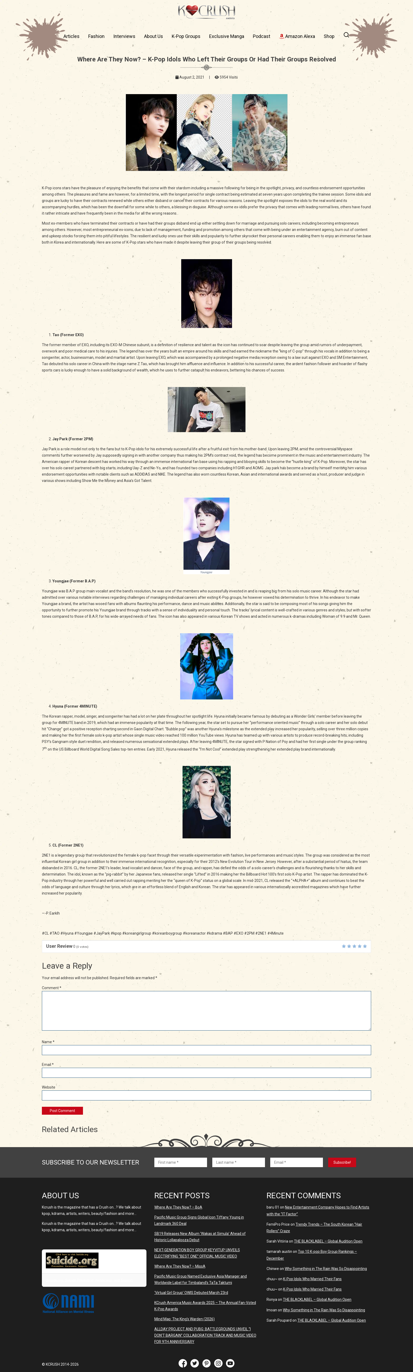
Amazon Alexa (297, 36)
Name (48, 1042)
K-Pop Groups (186, 36)
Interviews (124, 36)
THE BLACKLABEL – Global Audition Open (328, 1241)
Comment (51, 988)
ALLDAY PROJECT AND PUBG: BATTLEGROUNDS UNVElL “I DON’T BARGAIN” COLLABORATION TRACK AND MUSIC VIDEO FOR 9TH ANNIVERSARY (205, 1335)
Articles (71, 36)
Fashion (96, 36)
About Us (153, 36)
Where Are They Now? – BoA (178, 1207)
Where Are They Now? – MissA (179, 1266)
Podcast (261, 36)
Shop (329, 36)
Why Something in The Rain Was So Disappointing (326, 1269)
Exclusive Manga (226, 36)
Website (48, 1087)
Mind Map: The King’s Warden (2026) (184, 1319)
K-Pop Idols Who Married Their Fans (312, 1279)
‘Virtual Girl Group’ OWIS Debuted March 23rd (191, 1293)
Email (48, 1064)
